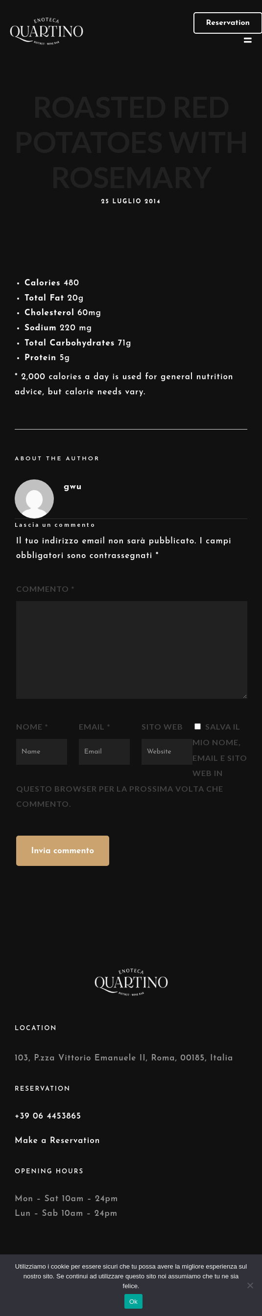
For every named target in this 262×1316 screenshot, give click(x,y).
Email (95, 726)
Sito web (162, 726)
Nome (32, 726)
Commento (45, 588)
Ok (133, 1301)
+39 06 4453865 (48, 1116)
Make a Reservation (57, 1141)
